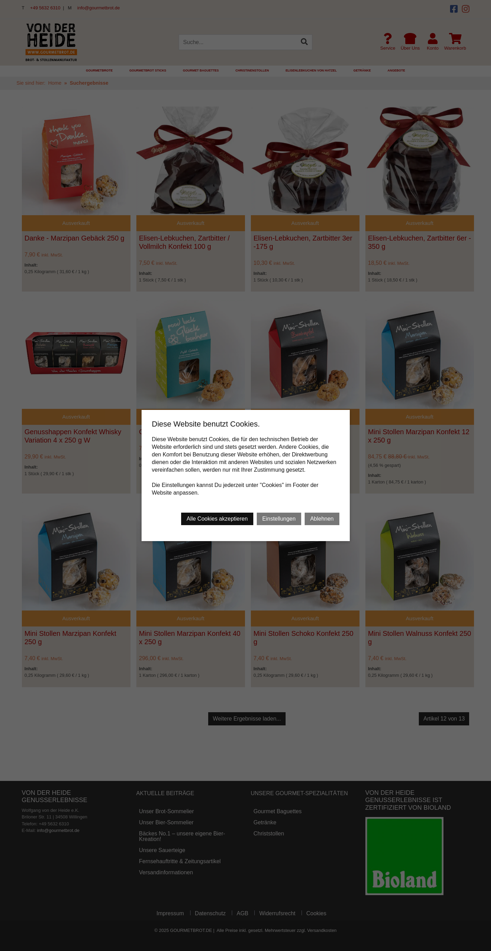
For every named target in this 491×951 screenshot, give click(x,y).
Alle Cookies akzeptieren (217, 519)
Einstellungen (279, 519)
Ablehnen (322, 519)
